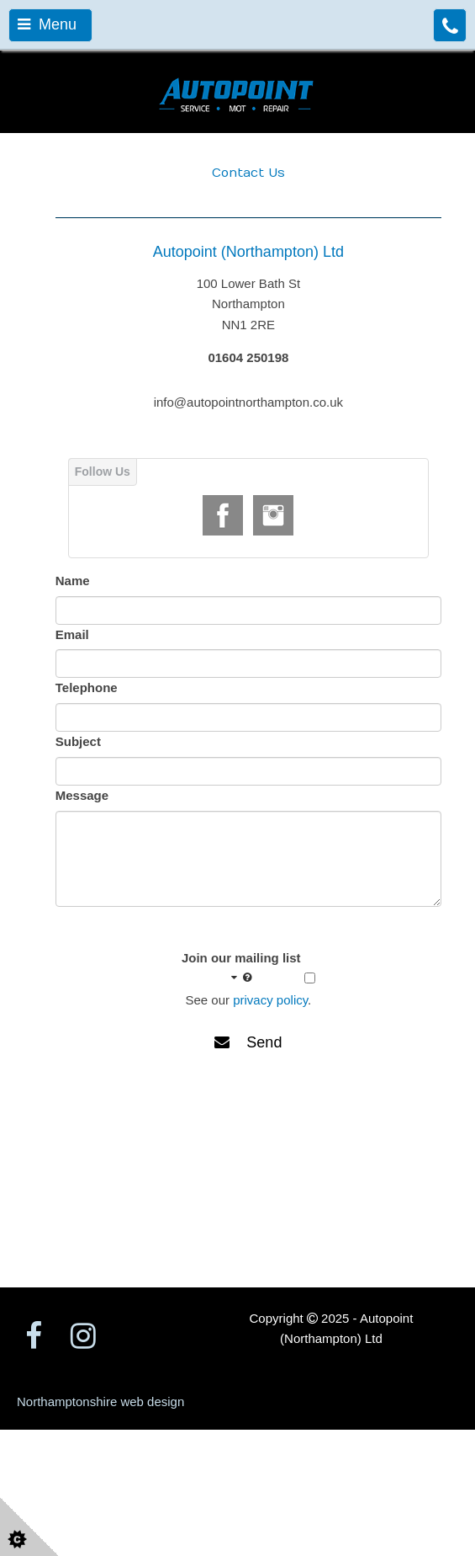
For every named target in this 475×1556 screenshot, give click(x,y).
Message (81, 795)
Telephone (86, 687)
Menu (47, 24)
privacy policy (270, 1000)
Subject (78, 741)
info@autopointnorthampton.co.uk (248, 402)
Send (248, 1042)
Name (72, 580)
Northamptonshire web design (100, 1401)
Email (72, 634)
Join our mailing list (241, 968)
